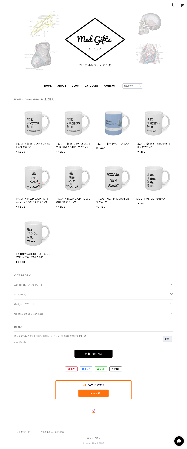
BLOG (75, 85)
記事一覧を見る (93, 353)
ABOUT (61, 85)
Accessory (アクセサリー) (28, 284)
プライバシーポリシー (26, 432)
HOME (48, 85)
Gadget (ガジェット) (25, 304)
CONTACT (110, 85)
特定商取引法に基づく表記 (52, 432)
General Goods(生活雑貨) (28, 313)
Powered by (93, 443)
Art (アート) (20, 294)
